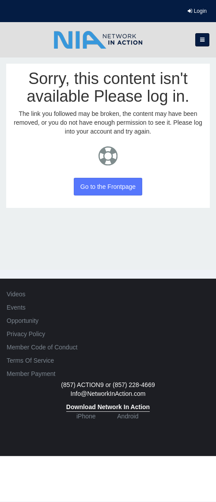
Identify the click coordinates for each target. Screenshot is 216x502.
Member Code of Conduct (42, 347)
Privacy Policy (26, 333)
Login (197, 11)
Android (127, 416)
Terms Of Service (30, 360)
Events (16, 307)
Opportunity (22, 320)
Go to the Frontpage (108, 186)
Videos (16, 294)
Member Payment (31, 373)
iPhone (86, 416)
